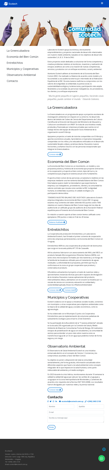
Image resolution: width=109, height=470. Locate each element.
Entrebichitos (15, 62)
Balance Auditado (57, 222)
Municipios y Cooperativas (23, 69)
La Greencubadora (18, 50)
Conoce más (55, 154)
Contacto (12, 81)
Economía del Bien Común (22, 56)
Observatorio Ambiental (21, 75)
